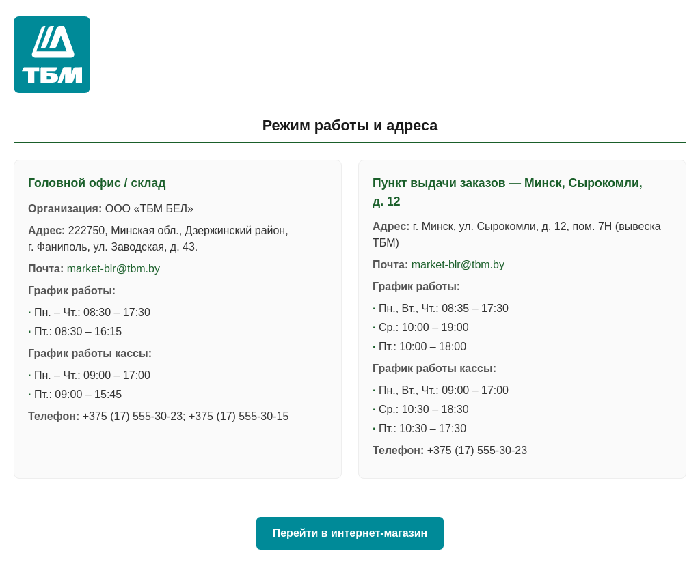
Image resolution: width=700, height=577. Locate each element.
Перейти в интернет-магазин (350, 533)
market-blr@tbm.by (113, 269)
